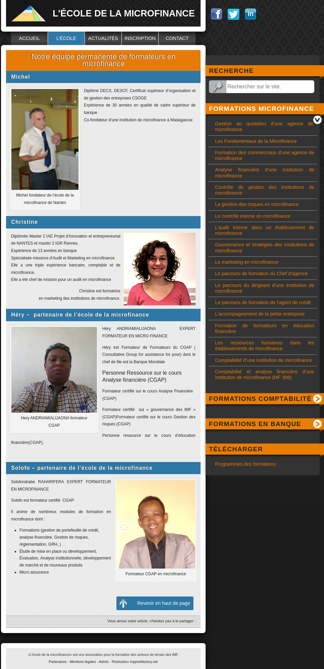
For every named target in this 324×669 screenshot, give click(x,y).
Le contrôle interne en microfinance (252, 216)
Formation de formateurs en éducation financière (264, 328)
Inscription (140, 38)
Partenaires (58, 662)
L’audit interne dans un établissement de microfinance (264, 230)
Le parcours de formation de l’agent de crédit (263, 302)
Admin (104, 662)
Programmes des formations (245, 464)
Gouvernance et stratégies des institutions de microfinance (264, 247)
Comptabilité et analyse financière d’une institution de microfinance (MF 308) (264, 374)
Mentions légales (83, 662)
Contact (177, 38)
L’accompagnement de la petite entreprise (260, 314)
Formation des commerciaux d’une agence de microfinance (264, 155)
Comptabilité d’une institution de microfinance (263, 360)
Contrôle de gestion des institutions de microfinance (264, 190)
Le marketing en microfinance (246, 262)
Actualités (103, 38)
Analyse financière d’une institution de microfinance (264, 172)
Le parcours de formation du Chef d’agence (261, 273)
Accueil (29, 38)
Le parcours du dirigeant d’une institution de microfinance (264, 288)
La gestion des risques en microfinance (257, 204)
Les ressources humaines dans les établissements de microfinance (264, 345)
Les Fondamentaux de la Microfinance (256, 141)
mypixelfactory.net (144, 662)
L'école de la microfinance (124, 13)
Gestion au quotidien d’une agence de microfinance (264, 126)
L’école (66, 38)
